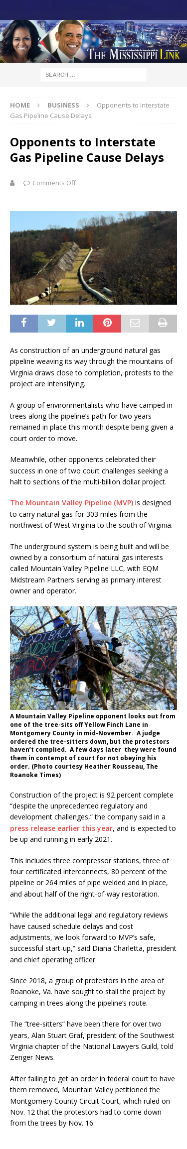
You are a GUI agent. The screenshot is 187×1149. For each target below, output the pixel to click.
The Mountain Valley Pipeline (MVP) (71, 502)
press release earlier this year (61, 828)
